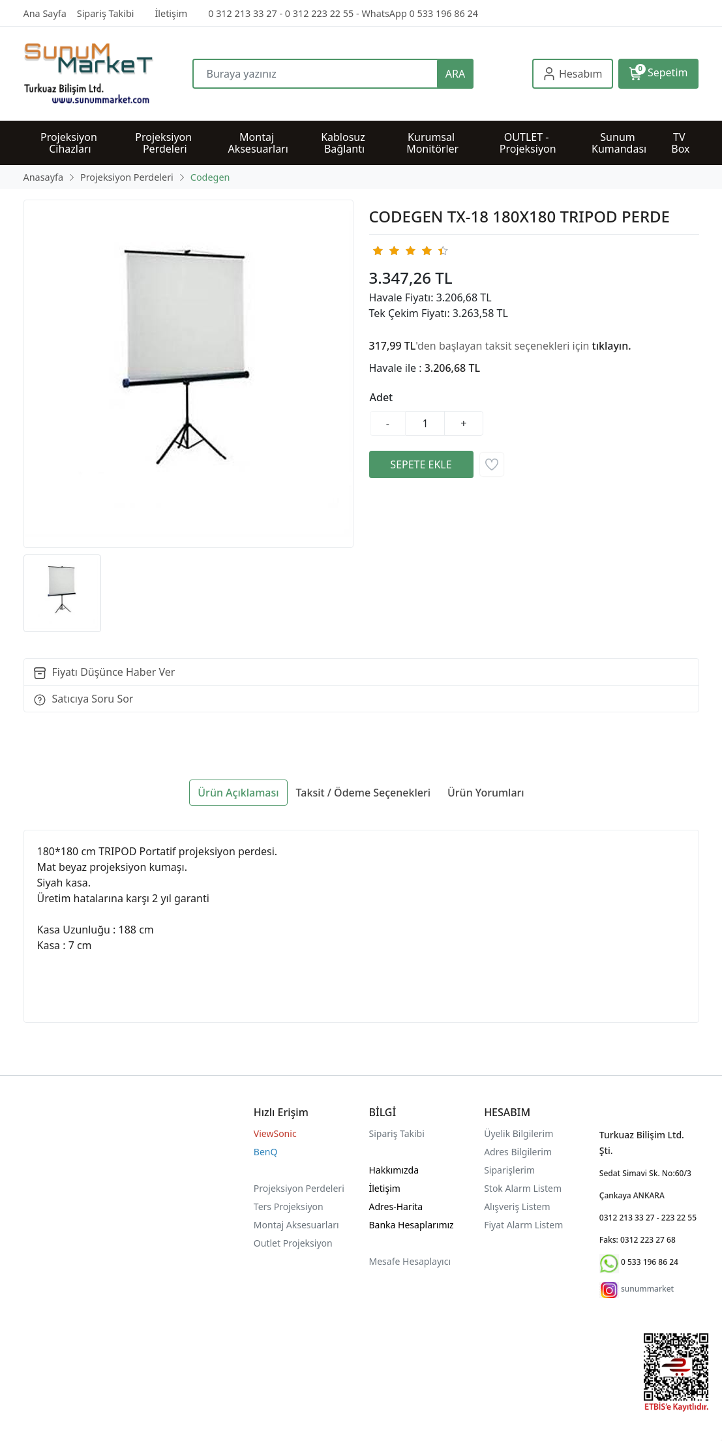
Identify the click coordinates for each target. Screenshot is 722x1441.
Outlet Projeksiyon (293, 1243)
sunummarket (647, 1288)
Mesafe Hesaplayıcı (410, 1261)
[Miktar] (425, 423)
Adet (381, 397)
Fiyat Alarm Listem (523, 1225)
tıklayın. (611, 346)
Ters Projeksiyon (288, 1206)
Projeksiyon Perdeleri (299, 1188)
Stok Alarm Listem (523, 1188)
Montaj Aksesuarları (296, 1225)
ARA (455, 74)
